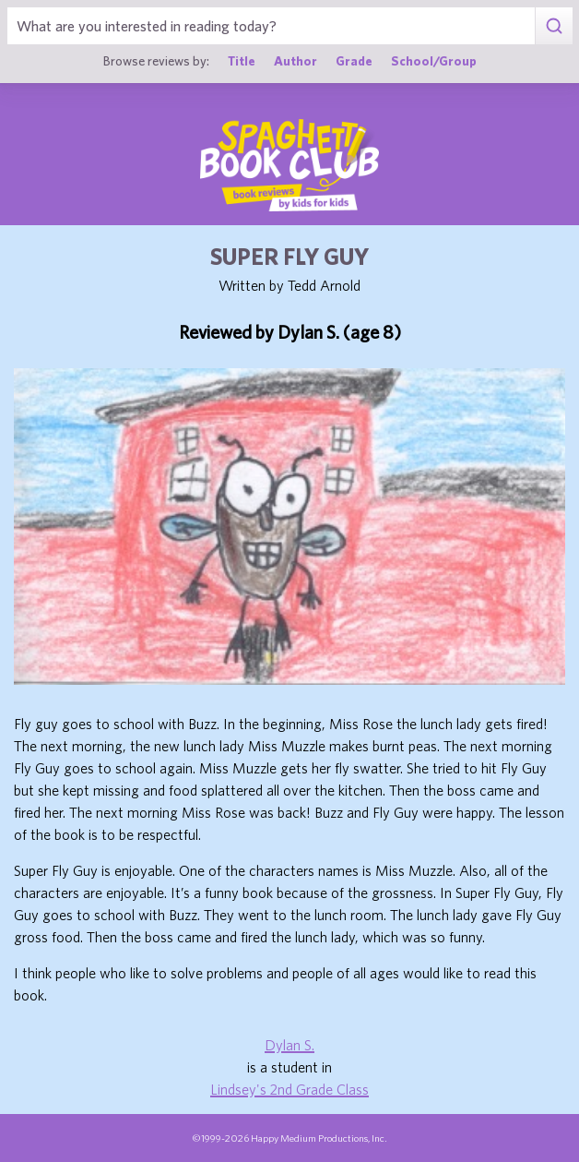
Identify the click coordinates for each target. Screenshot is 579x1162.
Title (241, 61)
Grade (354, 61)
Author (295, 61)
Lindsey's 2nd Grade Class (289, 1089)
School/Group (434, 61)
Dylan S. (289, 1044)
